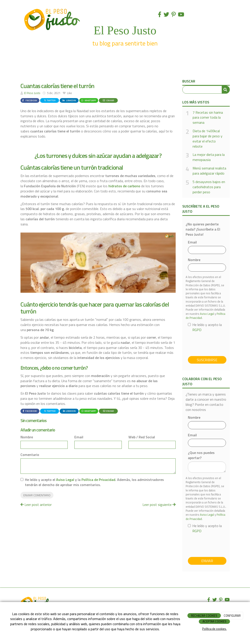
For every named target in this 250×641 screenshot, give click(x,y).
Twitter (49, 100)
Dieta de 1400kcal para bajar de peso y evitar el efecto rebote (207, 138)
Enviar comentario (37, 495)
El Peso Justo (32, 93)
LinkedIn (69, 100)
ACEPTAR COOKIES (214, 621)
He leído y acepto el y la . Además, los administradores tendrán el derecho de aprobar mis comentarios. (94, 482)
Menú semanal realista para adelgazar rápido (209, 171)
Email (78, 437)
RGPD (196, 329)
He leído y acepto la (205, 327)
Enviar (108, 100)
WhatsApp (88, 100)
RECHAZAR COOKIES (204, 615)
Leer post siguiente (159, 504)
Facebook (29, 100)
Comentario (29, 454)
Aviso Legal (65, 479)
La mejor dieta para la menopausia (209, 157)
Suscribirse (207, 360)
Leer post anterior (36, 504)
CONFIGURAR (232, 615)
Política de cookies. (214, 629)
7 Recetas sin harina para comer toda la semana (208, 117)
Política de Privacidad (98, 479)
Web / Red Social (141, 437)
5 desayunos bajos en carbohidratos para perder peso (209, 187)
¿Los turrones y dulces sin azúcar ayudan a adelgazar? (98, 155)
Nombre (26, 437)
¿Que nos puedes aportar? (201, 455)
